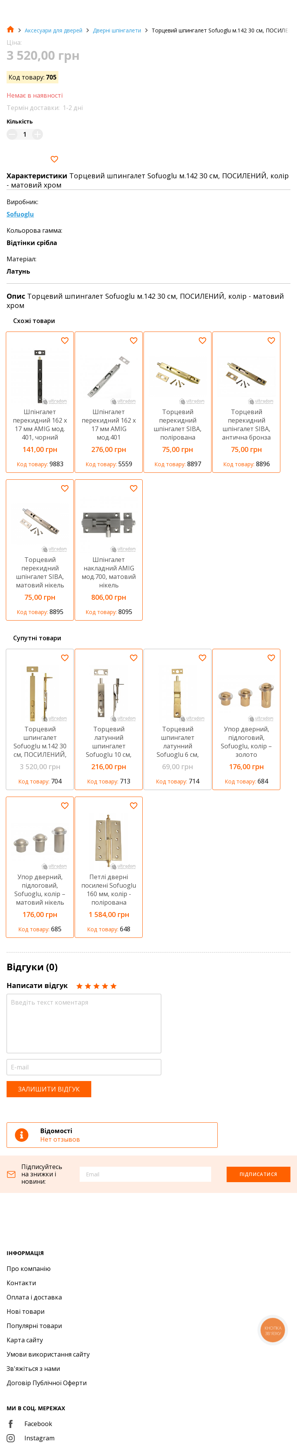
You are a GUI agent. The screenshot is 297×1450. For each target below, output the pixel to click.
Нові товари (25, 1311)
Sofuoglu (20, 214)
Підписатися (258, 1174)
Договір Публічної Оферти (47, 1383)
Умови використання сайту (48, 1354)
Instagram (31, 1438)
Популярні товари (34, 1325)
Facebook (29, 1424)
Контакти (21, 1283)
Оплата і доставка (34, 1297)
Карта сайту (25, 1340)
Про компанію (29, 1268)
